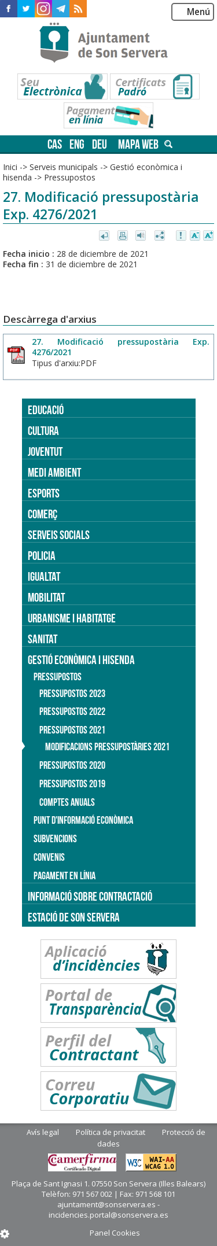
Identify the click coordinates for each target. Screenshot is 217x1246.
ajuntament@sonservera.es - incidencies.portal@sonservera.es (108, 1209)
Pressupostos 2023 (72, 693)
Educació (46, 409)
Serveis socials (59, 534)
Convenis (49, 857)
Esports (44, 493)
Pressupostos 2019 (72, 784)
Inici (10, 166)
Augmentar (208, 236)
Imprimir (123, 236)
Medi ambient (54, 472)
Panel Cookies (115, 1232)
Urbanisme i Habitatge (72, 618)
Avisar (181, 236)
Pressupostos (69, 177)
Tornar (105, 236)
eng (76, 144)
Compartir (160, 236)
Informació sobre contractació (90, 896)
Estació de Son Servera (74, 917)
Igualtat (44, 576)
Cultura (43, 430)
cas (54, 144)
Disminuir (195, 236)
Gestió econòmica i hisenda (81, 659)
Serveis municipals (64, 166)
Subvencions (55, 839)
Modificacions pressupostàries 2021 (107, 747)
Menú (198, 12)
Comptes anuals (67, 802)
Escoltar (142, 236)
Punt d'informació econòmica (83, 820)
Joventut (45, 451)
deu (99, 144)
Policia (42, 555)
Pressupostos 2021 (72, 730)
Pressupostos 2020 (72, 765)
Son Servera (108, 43)
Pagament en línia (64, 876)
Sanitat (42, 639)
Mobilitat (46, 597)
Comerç (42, 514)
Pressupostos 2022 (72, 711)
